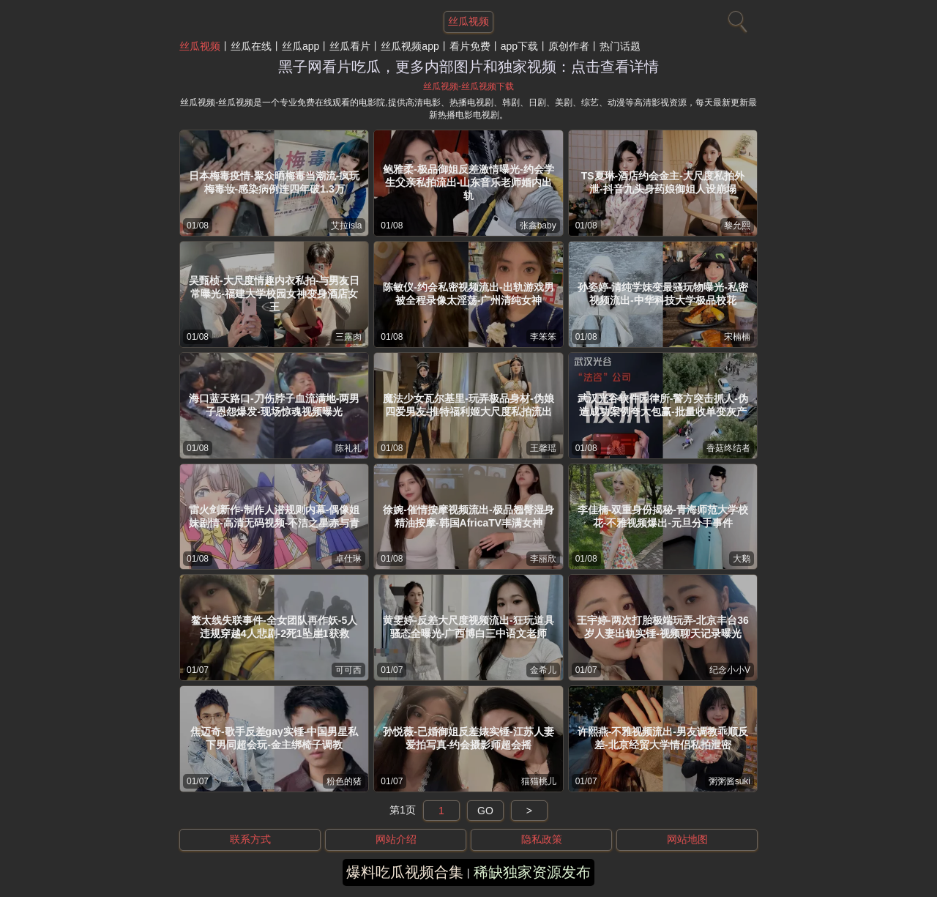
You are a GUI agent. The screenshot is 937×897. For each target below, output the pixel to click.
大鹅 (741, 559)
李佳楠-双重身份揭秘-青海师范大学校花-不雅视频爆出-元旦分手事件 (663, 516)
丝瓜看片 (349, 46)
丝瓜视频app (409, 46)
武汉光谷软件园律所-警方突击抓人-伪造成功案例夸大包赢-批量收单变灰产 (663, 404)
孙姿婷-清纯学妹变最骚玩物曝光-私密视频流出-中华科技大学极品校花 (663, 293)
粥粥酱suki (729, 781)
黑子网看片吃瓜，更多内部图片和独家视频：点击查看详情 (468, 67)
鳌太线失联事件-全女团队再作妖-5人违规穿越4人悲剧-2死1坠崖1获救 (274, 626)
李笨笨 (543, 337)
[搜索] (735, 18)
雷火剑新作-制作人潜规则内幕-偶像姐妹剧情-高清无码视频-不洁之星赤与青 (274, 516)
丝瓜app (300, 46)
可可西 (348, 670)
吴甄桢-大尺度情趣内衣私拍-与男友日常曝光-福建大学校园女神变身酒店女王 (274, 294)
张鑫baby (538, 225)
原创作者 (568, 46)
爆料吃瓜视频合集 (404, 872)
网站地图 (687, 839)
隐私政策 (541, 839)
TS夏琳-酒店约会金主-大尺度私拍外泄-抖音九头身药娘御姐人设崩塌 (662, 182)
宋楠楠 (737, 337)
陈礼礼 (348, 448)
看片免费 (469, 46)
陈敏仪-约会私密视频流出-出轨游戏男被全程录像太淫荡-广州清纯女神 (468, 293)
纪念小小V (729, 670)
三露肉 (348, 337)
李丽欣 (543, 559)
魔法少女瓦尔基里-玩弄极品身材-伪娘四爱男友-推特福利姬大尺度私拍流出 (468, 404)
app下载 (519, 46)
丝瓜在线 (251, 46)
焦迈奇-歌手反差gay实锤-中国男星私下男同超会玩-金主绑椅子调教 (274, 738)
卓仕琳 (348, 559)
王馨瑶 (543, 448)
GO (485, 810)
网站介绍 (396, 839)
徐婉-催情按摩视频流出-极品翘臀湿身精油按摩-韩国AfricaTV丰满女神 (468, 516)
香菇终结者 (728, 448)
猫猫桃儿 (538, 781)
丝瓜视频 (199, 46)
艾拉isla (346, 225)
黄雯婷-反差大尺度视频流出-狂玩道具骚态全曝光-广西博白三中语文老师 (468, 626)
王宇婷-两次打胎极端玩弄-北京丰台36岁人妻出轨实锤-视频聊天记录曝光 (663, 626)
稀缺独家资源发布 (532, 872)
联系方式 (250, 839)
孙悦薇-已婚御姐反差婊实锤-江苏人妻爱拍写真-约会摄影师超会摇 (468, 738)
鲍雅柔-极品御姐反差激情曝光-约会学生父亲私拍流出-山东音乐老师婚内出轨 (468, 182)
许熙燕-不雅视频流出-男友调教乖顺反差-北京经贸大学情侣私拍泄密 (663, 738)
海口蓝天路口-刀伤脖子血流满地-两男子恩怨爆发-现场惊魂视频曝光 (274, 404)
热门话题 (620, 46)
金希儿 (543, 670)
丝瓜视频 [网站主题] (468, 21)
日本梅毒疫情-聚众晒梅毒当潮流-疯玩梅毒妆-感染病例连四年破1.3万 (274, 182)
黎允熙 (737, 225)
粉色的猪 (344, 781)
